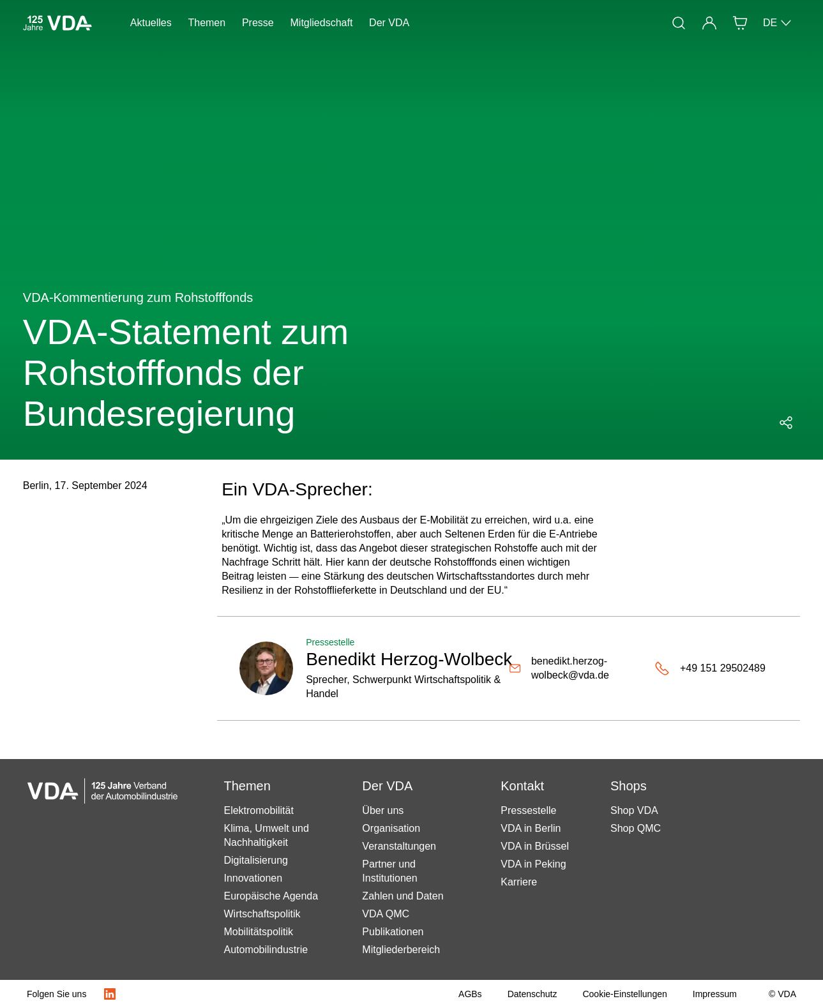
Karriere (519, 881)
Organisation (391, 828)
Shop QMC (635, 828)
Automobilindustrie (265, 949)
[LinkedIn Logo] (110, 994)
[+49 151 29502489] (710, 668)
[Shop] (740, 23)
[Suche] (678, 23)
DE (777, 23)
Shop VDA (634, 810)
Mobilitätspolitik (257, 931)
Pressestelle (528, 810)
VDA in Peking (533, 864)
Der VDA (389, 22)
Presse (258, 22)
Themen (206, 22)
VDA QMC (385, 913)
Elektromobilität (258, 810)
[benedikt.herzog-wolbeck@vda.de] (581, 668)
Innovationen (252, 878)
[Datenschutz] (532, 994)
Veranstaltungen (399, 846)
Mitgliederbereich (401, 949)
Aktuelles (151, 22)
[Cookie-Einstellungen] (624, 994)
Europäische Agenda (270, 896)
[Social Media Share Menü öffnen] (786, 422)
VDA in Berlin (531, 828)
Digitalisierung (255, 860)
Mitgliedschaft (322, 22)
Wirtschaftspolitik (261, 913)
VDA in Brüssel (535, 846)
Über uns (383, 810)
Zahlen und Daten (402, 896)
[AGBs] (470, 994)
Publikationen (392, 931)
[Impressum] (715, 994)
